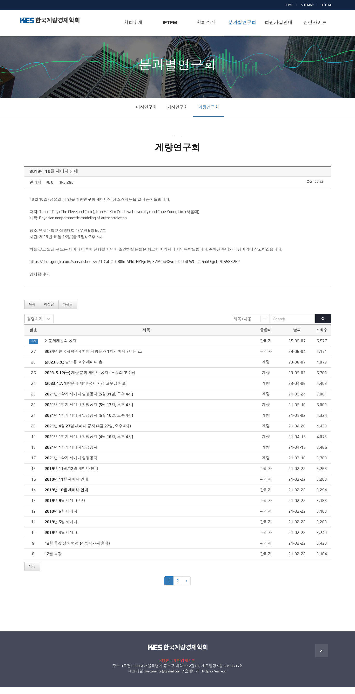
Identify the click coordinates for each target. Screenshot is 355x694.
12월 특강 (53, 561)
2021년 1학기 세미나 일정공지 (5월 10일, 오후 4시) (89, 422)
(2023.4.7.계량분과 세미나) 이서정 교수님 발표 (85, 390)
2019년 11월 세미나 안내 (66, 486)
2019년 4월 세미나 (61, 540)
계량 (266, 369)
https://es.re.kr (214, 678)
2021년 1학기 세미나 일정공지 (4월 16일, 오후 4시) (89, 444)
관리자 (35, 189)
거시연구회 (177, 114)
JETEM (326, 5)
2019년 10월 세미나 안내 (66, 497)
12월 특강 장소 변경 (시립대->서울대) (77, 550)
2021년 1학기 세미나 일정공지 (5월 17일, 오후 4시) (89, 412)
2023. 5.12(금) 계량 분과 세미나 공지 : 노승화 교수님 (90, 380)
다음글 (68, 311)
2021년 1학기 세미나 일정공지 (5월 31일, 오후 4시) (89, 401)
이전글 (49, 311)
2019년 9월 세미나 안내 (65, 508)
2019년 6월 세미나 (61, 518)
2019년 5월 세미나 (61, 529)
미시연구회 (146, 114)
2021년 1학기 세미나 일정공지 (71, 454)
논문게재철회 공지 (61, 348)
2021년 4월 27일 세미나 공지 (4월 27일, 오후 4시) (88, 433)
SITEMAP (307, 5)
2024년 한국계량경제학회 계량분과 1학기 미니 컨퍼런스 (93, 358)
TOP (321, 658)
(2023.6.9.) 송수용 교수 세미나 (71, 369)
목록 (32, 311)
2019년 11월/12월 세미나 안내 (71, 476)
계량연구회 (208, 114)
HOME (289, 5)
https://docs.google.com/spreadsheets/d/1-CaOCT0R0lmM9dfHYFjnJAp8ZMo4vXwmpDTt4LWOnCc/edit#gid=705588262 (135, 268)
